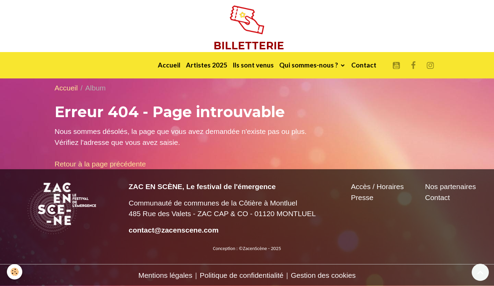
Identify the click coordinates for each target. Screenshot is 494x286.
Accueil (169, 65)
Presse (362, 197)
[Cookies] (14, 271)
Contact (363, 65)
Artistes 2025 (206, 65)
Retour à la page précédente (100, 164)
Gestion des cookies (323, 275)
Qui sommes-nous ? (309, 65)
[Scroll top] (480, 272)
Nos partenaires (450, 186)
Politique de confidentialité (241, 275)
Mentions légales (165, 275)
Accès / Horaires (377, 186)
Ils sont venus (253, 65)
